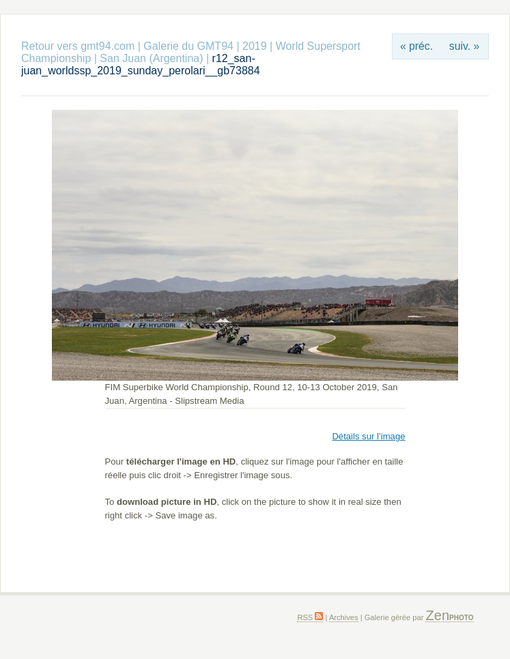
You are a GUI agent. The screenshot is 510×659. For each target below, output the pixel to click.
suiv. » (464, 46)
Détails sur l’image (368, 436)
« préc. (416, 46)
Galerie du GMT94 (188, 46)
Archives (343, 617)
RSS (310, 617)
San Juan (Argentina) (151, 58)
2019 (254, 46)
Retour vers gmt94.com (77, 46)
